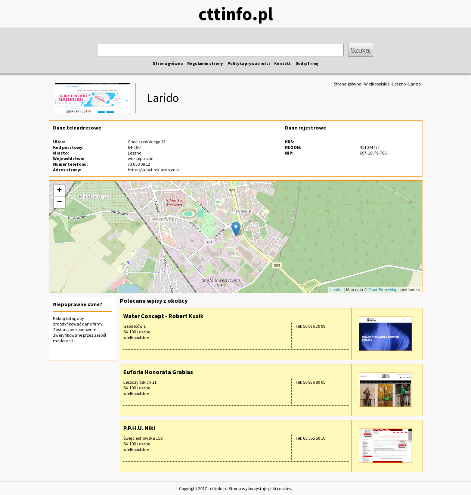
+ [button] (59, 190)
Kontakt (282, 63)
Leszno (399, 84)
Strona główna (168, 63)
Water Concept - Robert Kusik (163, 316)
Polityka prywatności (248, 63)
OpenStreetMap (382, 289)
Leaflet (336, 289)
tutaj (70, 318)
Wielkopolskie (377, 84)
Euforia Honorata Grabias (158, 372)
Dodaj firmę (306, 63)
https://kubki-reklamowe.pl (154, 169)
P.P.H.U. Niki (139, 428)
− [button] (59, 202)
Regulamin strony (205, 63)
